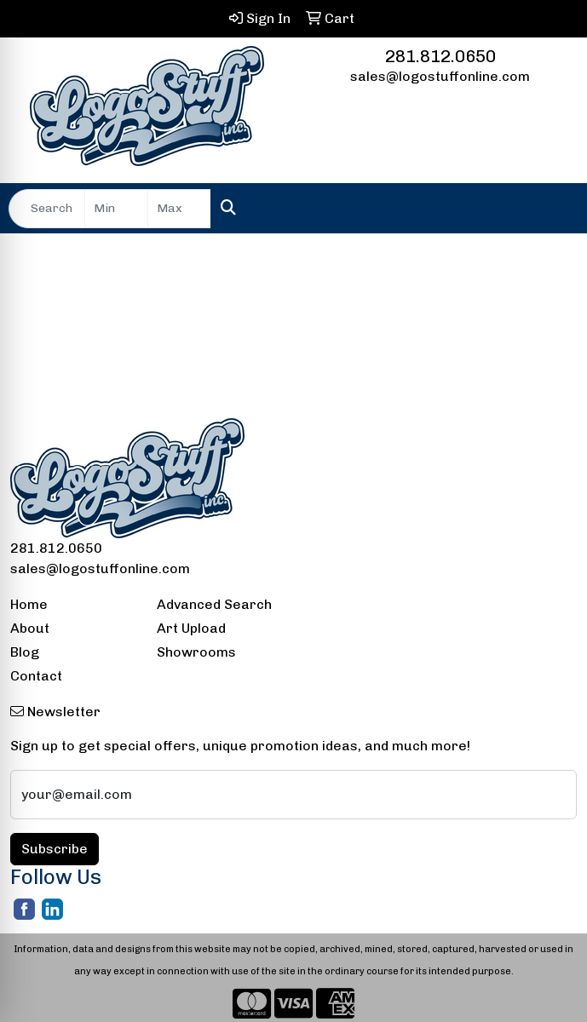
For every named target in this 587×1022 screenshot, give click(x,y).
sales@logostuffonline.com (440, 76)
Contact (36, 676)
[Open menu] (553, 209)
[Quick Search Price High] (179, 208)
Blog (24, 652)
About (29, 628)
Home (29, 604)
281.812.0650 (440, 56)
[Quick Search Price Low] (116, 208)
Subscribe (54, 849)
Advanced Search (214, 604)
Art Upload (191, 628)
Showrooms (196, 652)
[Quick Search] (47, 208)
